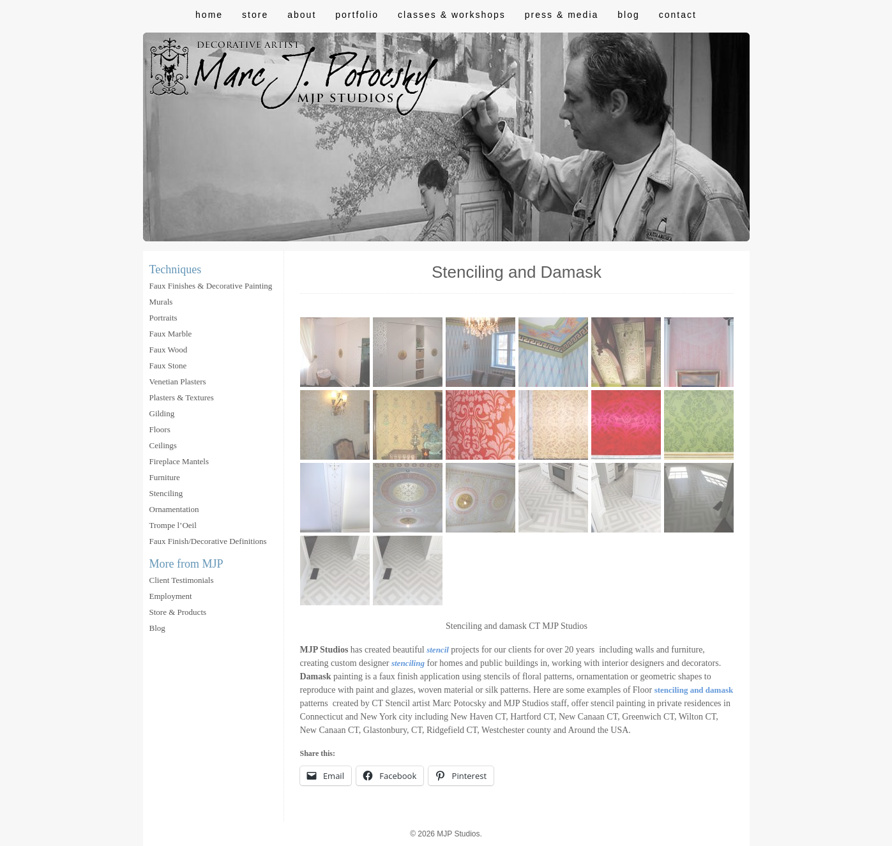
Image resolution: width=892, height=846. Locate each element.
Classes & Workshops (452, 14)
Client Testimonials (181, 580)
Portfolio (357, 14)
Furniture (164, 477)
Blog (628, 14)
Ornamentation (174, 509)
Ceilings (163, 445)
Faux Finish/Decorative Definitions (208, 541)
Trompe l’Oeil (173, 525)
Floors (159, 429)
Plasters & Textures (181, 397)
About (301, 14)
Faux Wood (168, 349)
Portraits (163, 317)
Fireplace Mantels (179, 461)
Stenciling (166, 493)
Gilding (162, 413)
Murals (161, 301)
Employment (170, 596)
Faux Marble (170, 333)
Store (255, 14)
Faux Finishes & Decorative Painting (211, 286)
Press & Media (561, 14)
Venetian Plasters (177, 381)
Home (209, 14)
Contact (678, 14)
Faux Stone (168, 365)
